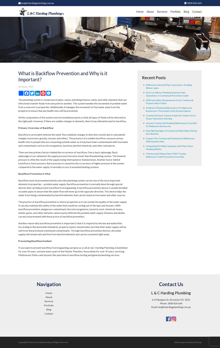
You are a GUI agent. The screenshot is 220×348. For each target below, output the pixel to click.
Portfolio (175, 11)
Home (140, 11)
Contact (197, 11)
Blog (186, 11)
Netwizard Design (194, 342)
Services (162, 11)
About (150, 11)
